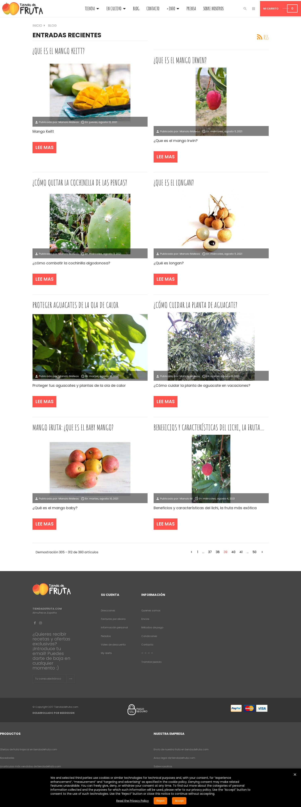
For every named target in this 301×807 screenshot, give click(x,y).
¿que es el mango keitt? (59, 51)
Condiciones (149, 636)
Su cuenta (110, 594)
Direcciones (108, 610)
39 (225, 552)
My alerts (106, 653)
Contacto (147, 644)
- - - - (147, 653)
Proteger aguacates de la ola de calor (75, 305)
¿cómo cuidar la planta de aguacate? (195, 305)
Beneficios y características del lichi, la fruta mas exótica (207, 427)
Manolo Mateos (69, 122)
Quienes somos (150, 610)
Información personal (114, 627)
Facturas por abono (113, 619)
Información (153, 594)
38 (218, 552)
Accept (179, 800)
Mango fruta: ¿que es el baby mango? (73, 427)
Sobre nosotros (163, 766)
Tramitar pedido (151, 662)
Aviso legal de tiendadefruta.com (174, 758)
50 (254, 552)
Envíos (145, 619)
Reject (160, 800)
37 (210, 552)
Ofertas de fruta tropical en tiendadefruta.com (28, 749)
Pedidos (106, 636)
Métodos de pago (152, 627)
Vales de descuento (113, 644)
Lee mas (44, 147)
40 (233, 552)
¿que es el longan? (174, 182)
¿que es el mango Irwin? (180, 60)
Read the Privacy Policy (132, 801)
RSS (266, 37)
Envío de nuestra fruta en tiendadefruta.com (181, 749)
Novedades (7, 758)
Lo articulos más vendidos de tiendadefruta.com (30, 766)
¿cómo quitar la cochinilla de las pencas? (80, 182)
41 (241, 552)
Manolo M (186, 498)
